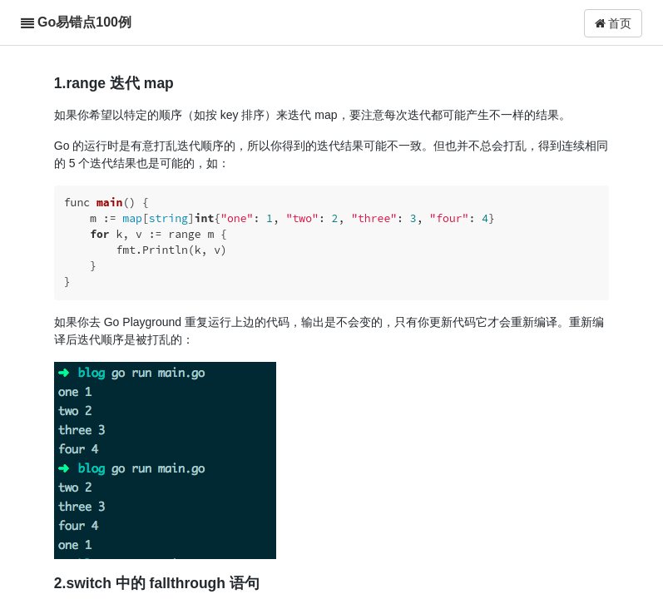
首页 (613, 23)
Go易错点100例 (84, 22)
